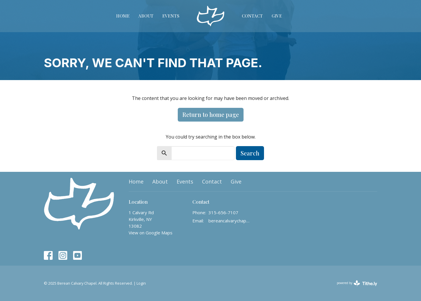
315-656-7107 (223, 212)
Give (277, 16)
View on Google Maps (150, 233)
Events (170, 16)
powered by (357, 283)
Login (141, 283)
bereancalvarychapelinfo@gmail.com (229, 221)
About (145, 16)
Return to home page (210, 114)
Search (250, 153)
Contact (252, 16)
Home (123, 16)
